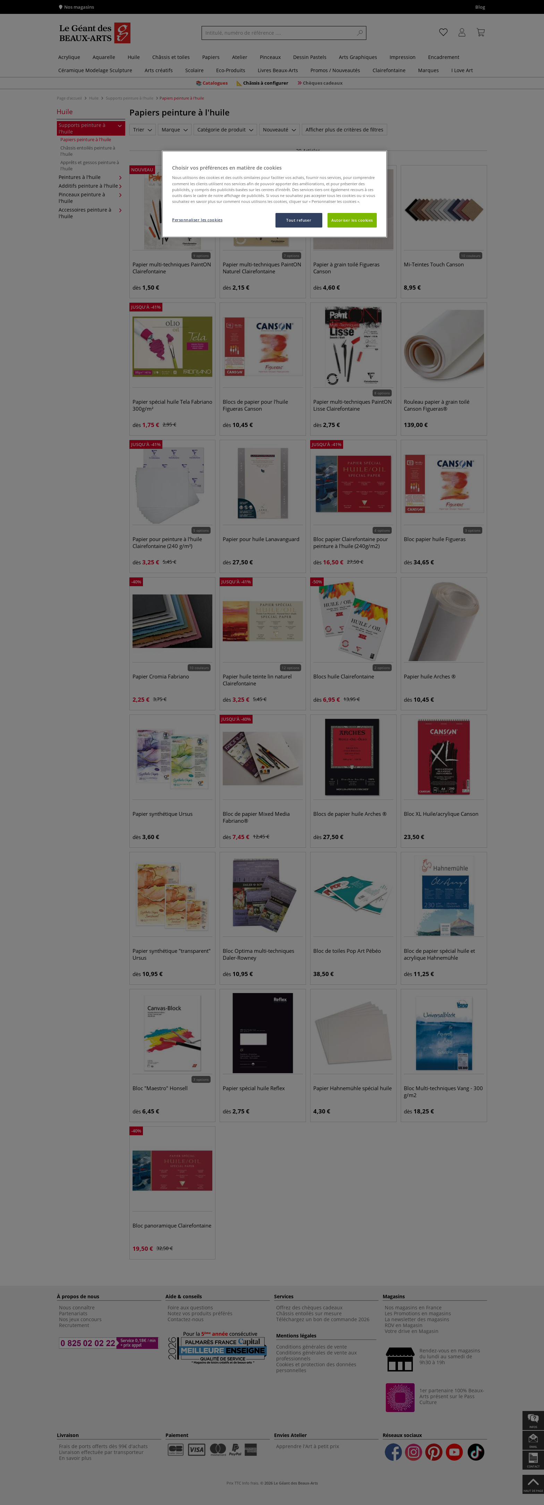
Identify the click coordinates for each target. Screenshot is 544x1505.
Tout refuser (298, 220)
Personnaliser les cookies (197, 219)
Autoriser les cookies (352, 220)
